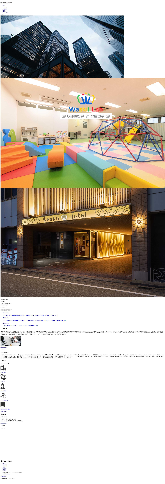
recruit (4, 11)
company (5, 6)
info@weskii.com (6, 474)
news (4, 10)
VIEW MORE (3, 347)
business (5, 8)
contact (4, 470)
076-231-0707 (3, 476)
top (3, 5)
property (5, 9)
